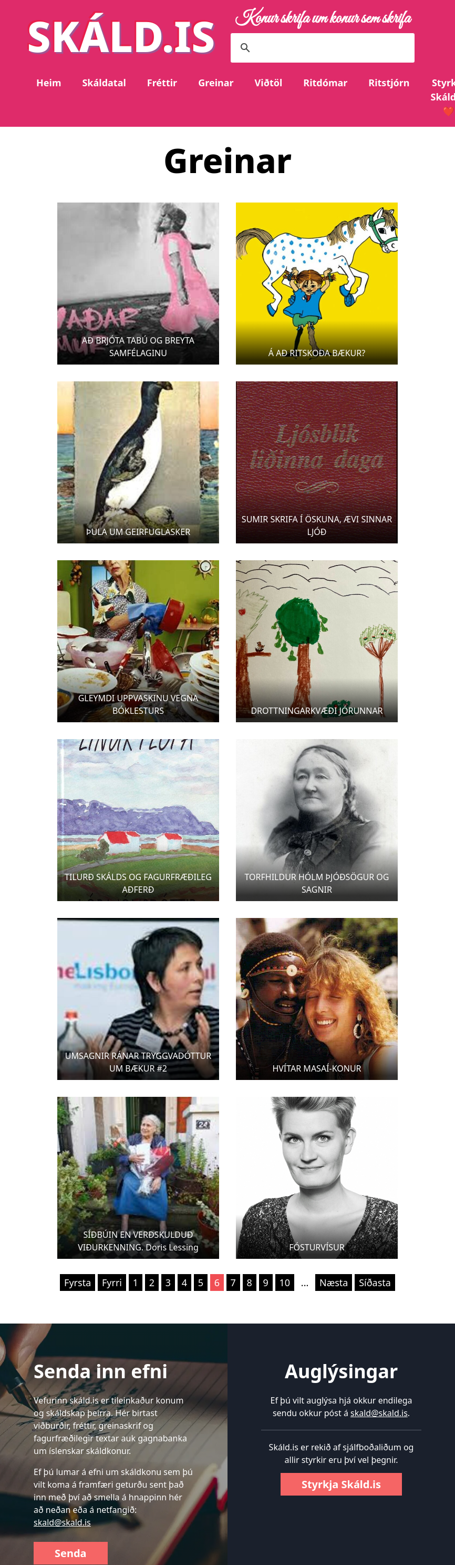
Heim (48, 82)
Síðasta (375, 1282)
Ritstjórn (388, 82)
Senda (71, 1553)
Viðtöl (269, 82)
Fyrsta (77, 1282)
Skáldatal (104, 82)
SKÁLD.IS (121, 35)
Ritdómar (325, 82)
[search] (321, 48)
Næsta (333, 1282)
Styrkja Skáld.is (341, 1484)
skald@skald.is (62, 1522)
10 (285, 1282)
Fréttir (162, 82)
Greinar (215, 82)
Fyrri (112, 1282)
